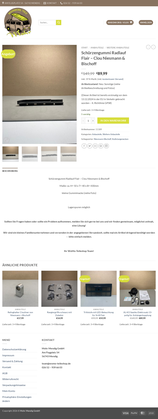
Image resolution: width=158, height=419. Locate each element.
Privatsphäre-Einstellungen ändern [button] (16, 398)
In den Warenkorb (113, 120)
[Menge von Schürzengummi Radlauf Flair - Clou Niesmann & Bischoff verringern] (83, 120)
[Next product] (148, 47)
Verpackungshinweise (13, 385)
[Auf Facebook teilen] (84, 145)
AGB (4, 373)
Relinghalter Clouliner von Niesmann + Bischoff (20, 313)
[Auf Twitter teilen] (89, 145)
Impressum (8, 355)
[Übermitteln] (58, 22)
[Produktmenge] (88, 120)
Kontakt (6, 367)
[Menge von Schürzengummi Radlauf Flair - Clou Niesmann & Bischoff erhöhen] (93, 120)
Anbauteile (97, 47)
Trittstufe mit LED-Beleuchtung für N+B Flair (99, 313)
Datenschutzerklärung (14, 349)
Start (84, 47)
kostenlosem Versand (112, 79)
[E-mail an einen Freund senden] (95, 145)
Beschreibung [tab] (10, 171)
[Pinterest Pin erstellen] (100, 145)
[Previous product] (153, 47)
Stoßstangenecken (120, 139)
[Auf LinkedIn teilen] (106, 145)
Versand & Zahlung (12, 361)
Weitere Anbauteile (118, 47)
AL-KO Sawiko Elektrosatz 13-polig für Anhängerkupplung (137, 313)
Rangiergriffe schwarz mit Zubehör (59, 313)
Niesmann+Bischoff (102, 139)
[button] (120, 22)
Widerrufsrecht (10, 379)
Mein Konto (8, 390)
